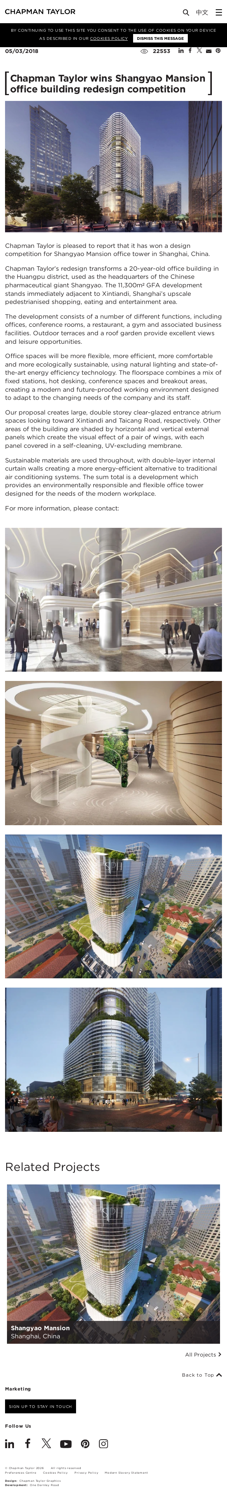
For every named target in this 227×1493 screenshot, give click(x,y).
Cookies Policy (109, 38)
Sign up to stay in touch (40, 1406)
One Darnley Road (44, 1485)
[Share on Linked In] (181, 51)
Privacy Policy (86, 1472)
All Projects (203, 1354)
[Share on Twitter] (199, 51)
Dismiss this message (160, 38)
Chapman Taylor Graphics (40, 1481)
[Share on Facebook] (190, 51)
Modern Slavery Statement (126, 1472)
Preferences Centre (20, 1472)
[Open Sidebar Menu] (219, 12)
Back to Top (202, 1375)
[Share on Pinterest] (218, 51)
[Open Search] (187, 14)
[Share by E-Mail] (208, 51)
